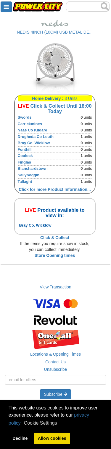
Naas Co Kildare (32, 130)
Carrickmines (30, 124)
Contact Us (55, 361)
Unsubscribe (55, 369)
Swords (25, 117)
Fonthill (25, 149)
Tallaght (25, 181)
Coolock (25, 155)
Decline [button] (20, 438)
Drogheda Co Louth (36, 136)
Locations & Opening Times (55, 354)
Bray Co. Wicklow (34, 143)
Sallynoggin (29, 175)
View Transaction (55, 287)
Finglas (24, 162)
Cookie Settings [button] (40, 423)
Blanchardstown (33, 168)
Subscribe (55, 394)
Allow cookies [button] (52, 438)
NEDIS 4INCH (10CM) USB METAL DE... (55, 32)
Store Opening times (55, 255)
